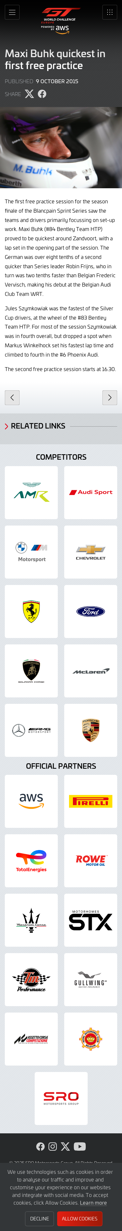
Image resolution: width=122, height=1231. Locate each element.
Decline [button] (39, 1219)
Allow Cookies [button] (79, 1219)
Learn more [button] (93, 1202)
